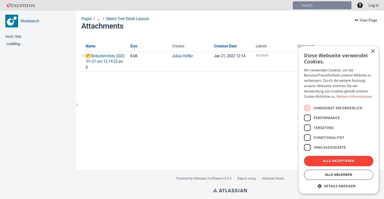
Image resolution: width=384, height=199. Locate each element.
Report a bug (247, 178)
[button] (360, 5)
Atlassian (230, 190)
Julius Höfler (182, 56)
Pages (86, 19)
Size (133, 46)
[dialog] (339, 120)
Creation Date (225, 46)
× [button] (373, 52)
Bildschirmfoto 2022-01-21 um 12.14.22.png (105, 61)
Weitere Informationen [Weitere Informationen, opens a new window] (354, 96)
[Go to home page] (21, 5)
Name (90, 46)
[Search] (297, 5)
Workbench (30, 21)
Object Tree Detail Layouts (127, 19)
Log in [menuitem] (374, 5)
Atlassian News (273, 178)
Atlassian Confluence (208, 178)
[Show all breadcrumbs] (98, 19)
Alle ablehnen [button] (338, 174)
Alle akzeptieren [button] (338, 161)
